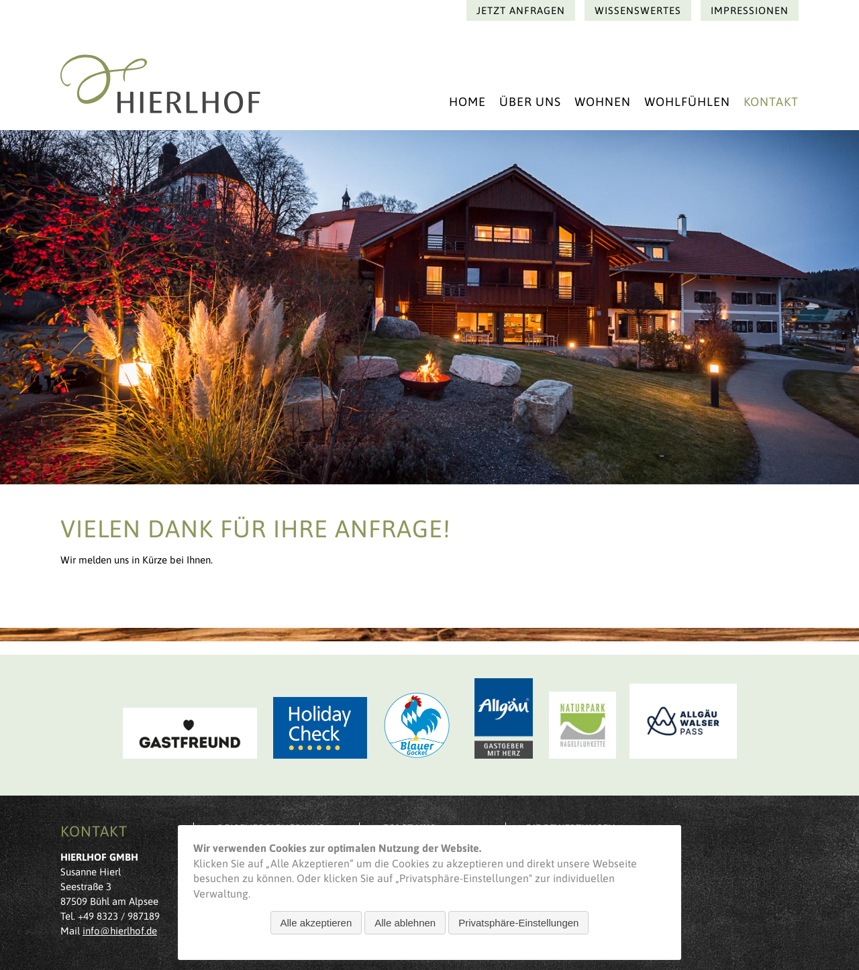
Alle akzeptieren (316, 922)
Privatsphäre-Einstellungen (518, 922)
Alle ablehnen (405, 922)
